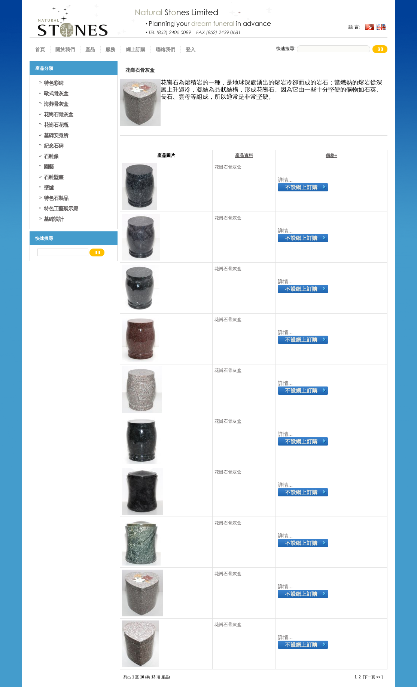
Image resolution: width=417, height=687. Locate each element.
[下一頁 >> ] (373, 677)
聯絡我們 (165, 49)
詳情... (285, 180)
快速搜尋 (44, 238)
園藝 (49, 167)
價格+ (331, 155)
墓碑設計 (53, 219)
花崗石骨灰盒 (227, 167)
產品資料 (244, 155)
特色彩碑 (53, 83)
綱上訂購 (135, 49)
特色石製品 (56, 198)
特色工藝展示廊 (61, 209)
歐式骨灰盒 (56, 93)
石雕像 (51, 156)
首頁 (40, 49)
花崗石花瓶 (56, 125)
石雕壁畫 (53, 177)
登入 (190, 49)
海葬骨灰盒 (56, 104)
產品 (90, 49)
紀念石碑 (53, 146)
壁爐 (49, 188)
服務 (110, 49)
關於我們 (65, 49)
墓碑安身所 (56, 135)
